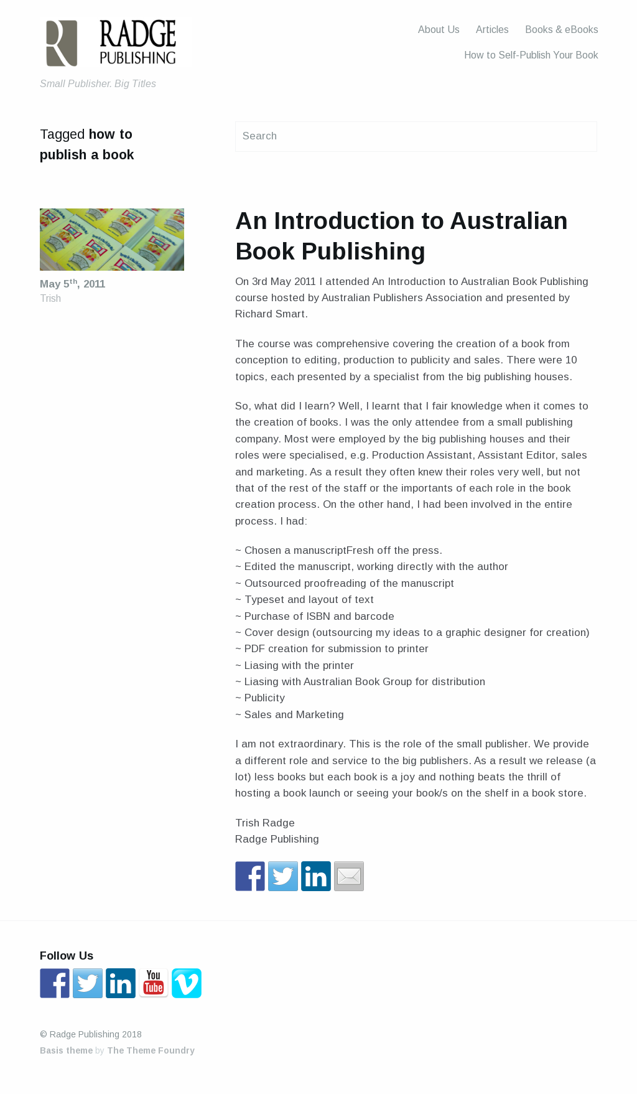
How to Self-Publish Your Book (531, 55)
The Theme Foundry (151, 1050)
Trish (50, 298)
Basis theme (66, 1050)
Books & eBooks (561, 29)
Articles (492, 29)
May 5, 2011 (72, 284)
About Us (439, 29)
